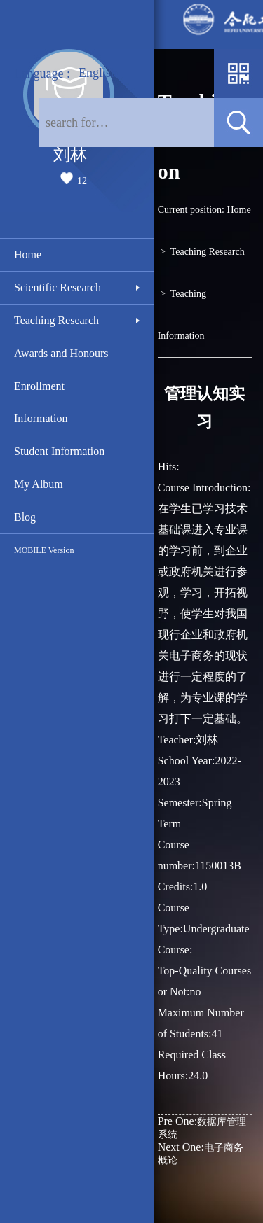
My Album (38, 484)
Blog (25, 517)
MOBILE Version (44, 550)
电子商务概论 (200, 1153)
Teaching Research (56, 320)
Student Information (59, 451)
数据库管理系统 (202, 1127)
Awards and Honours (61, 353)
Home (27, 254)
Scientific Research (57, 287)
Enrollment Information (40, 402)
